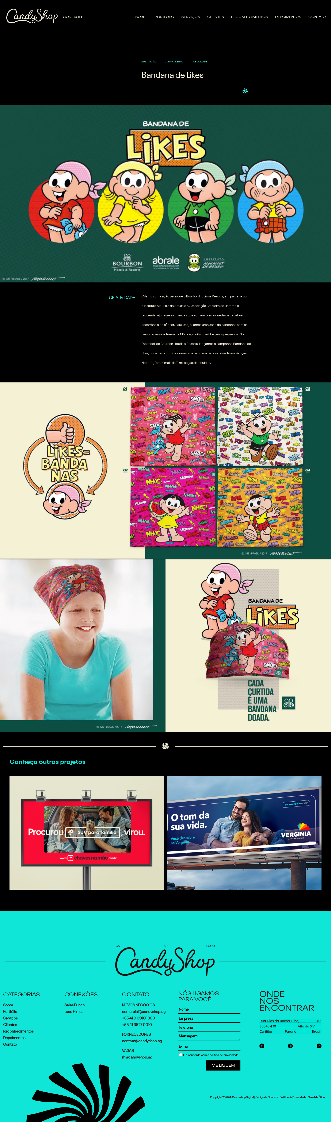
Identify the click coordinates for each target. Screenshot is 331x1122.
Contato (317, 16)
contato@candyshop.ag (142, 1040)
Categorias (21, 994)
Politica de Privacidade (293, 1097)
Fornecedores (136, 1034)
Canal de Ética (316, 1097)
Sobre (141, 16)
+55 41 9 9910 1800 (138, 1017)
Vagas (128, 1050)
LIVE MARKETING (174, 61)
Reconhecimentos (249, 16)
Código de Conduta (266, 1097)
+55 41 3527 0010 (137, 1024)
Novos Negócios (138, 1004)
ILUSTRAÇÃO (148, 61)
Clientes (215, 16)
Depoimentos (288, 16)
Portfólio (164, 16)
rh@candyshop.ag (137, 1056)
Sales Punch (74, 1004)
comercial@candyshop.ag (144, 1011)
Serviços (190, 16)
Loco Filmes (73, 1011)
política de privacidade (224, 1054)
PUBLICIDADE (199, 61)
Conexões (73, 16)
